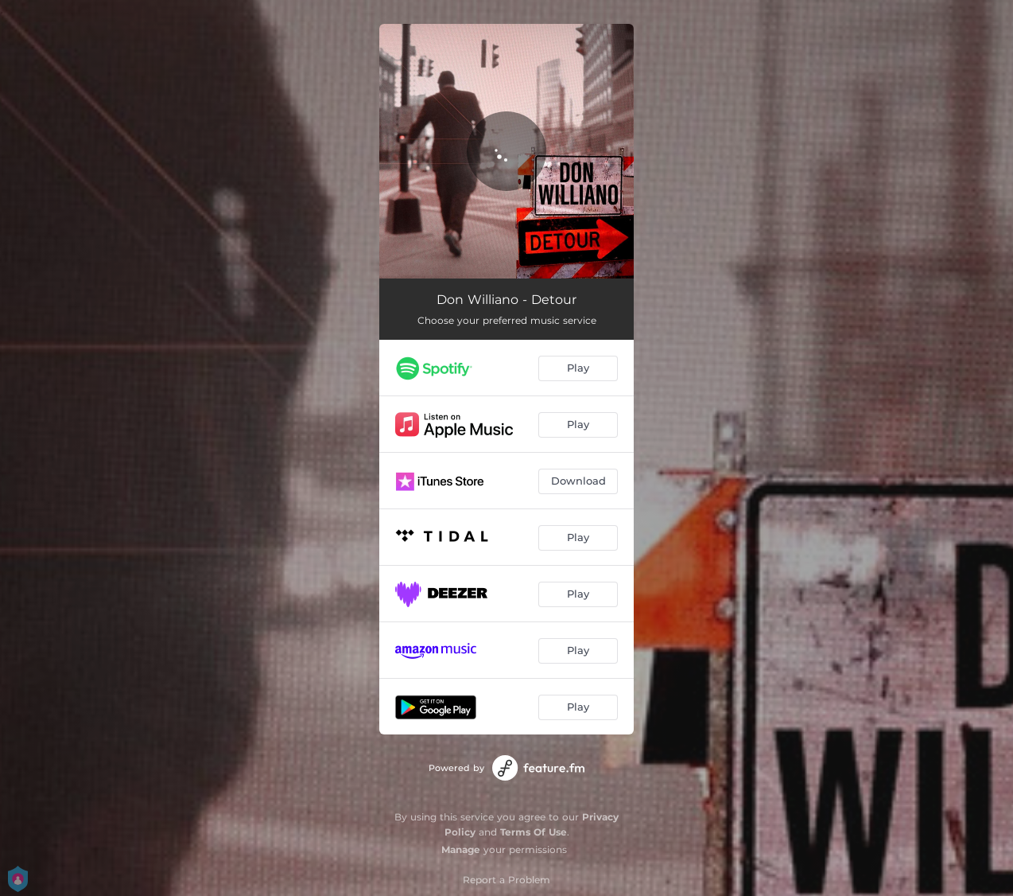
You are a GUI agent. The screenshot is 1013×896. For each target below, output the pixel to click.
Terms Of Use (533, 832)
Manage (460, 849)
